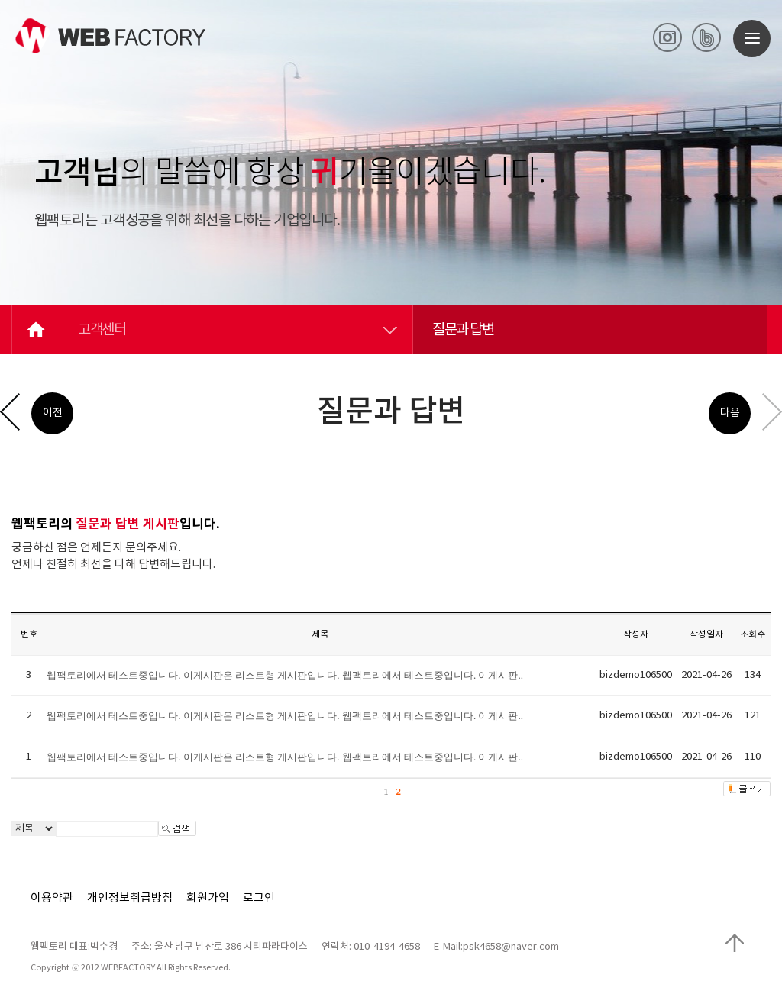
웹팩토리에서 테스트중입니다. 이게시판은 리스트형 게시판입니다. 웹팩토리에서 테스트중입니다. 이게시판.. (285, 675)
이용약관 (52, 898)
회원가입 (207, 898)
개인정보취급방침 (130, 898)
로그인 (259, 898)
